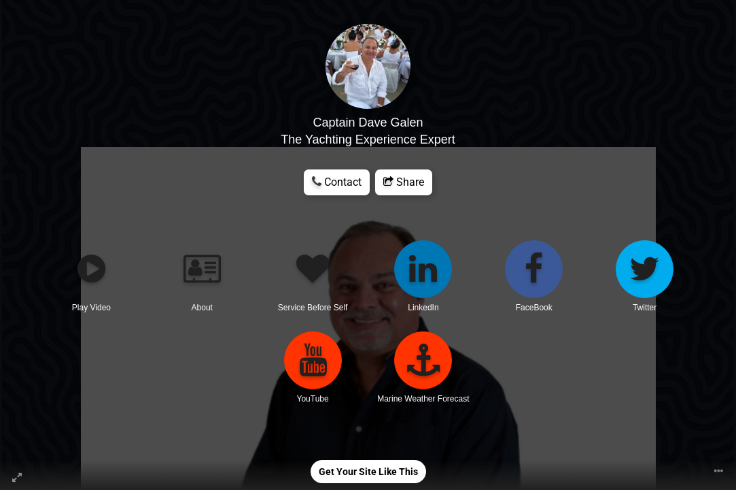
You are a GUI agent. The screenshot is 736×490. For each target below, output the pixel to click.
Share (403, 182)
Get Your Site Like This (368, 471)
